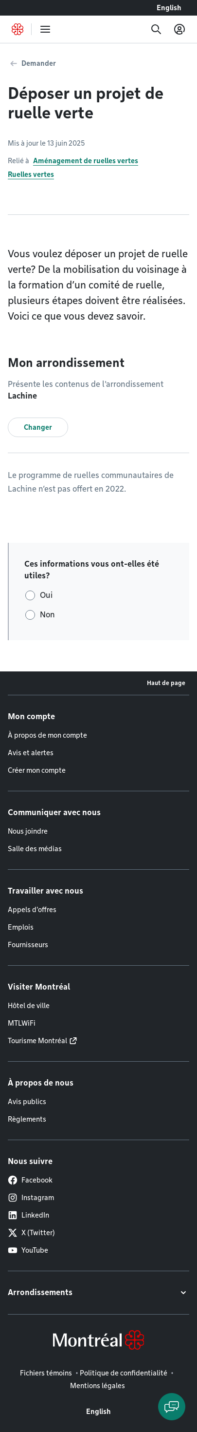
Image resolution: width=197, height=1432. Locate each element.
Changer (38, 427)
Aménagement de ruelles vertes (85, 161)
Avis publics (27, 1102)
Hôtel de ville (29, 1006)
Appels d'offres (32, 910)
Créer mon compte (37, 770)
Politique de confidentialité (123, 1373)
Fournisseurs (28, 945)
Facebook (30, 1180)
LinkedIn (28, 1215)
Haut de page (166, 683)
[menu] (45, 29)
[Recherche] (156, 29)
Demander (38, 63)
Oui (46, 595)
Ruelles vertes (31, 174)
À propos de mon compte (47, 735)
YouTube (28, 1250)
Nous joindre (28, 831)
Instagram (31, 1198)
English (169, 8)
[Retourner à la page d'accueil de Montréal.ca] (17, 29)
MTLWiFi (22, 1023)
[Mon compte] (179, 29)
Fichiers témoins (46, 1373)
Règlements (27, 1119)
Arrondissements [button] (40, 1292)
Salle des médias (35, 849)
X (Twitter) (31, 1233)
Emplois (21, 927)
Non (47, 614)
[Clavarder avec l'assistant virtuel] (171, 1406)
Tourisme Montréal (37, 1041)
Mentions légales (97, 1386)
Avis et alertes (31, 753)
